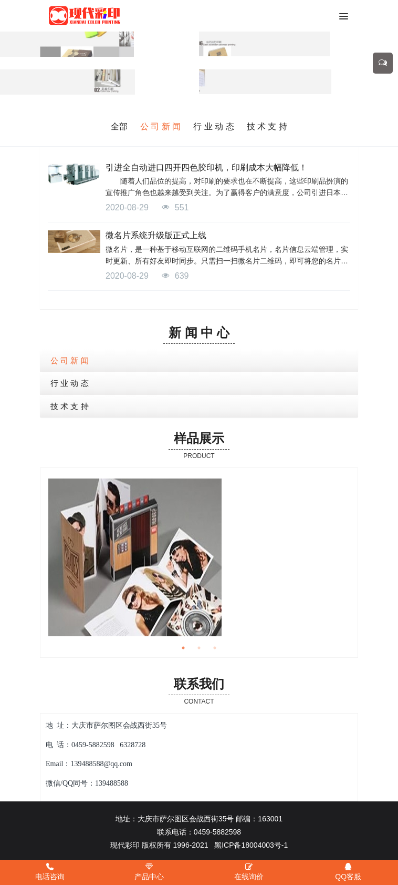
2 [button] (199, 648)
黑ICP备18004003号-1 (251, 845)
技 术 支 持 (267, 126)
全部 (119, 126)
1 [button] (183, 648)
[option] (199, 557)
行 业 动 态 (213, 126)
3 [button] (215, 648)
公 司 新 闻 (160, 126)
